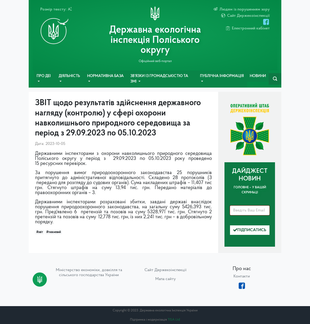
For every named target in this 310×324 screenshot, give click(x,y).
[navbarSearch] (275, 79)
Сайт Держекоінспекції (165, 270)
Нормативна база (105, 76)
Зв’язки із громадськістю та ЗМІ (159, 79)
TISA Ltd (174, 319)
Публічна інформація (222, 76)
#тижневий (53, 232)
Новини (258, 76)
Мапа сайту (165, 279)
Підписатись (249, 230)
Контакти (241, 276)
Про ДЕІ (44, 76)
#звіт (39, 232)
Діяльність (69, 76)
